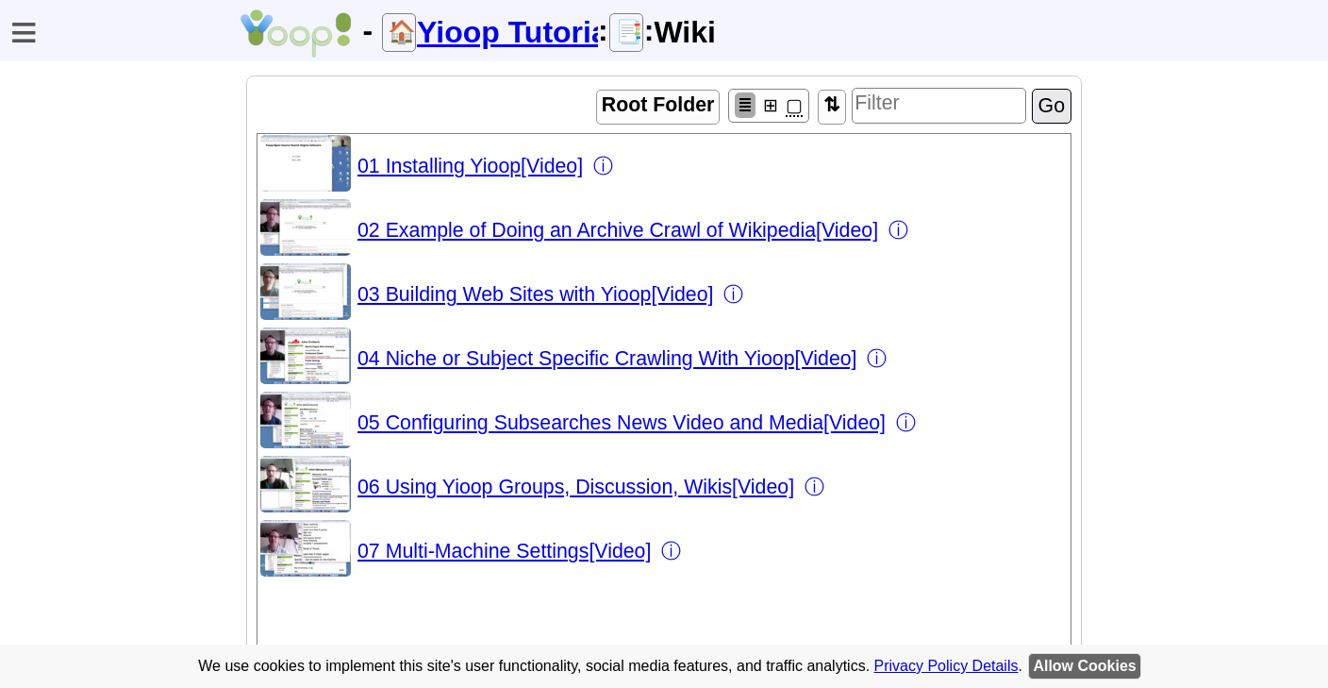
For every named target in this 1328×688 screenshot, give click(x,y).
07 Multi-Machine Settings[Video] (504, 551)
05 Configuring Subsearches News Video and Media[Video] (621, 422)
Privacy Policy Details (946, 666)
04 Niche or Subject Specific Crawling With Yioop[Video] (607, 358)
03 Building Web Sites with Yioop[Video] (535, 294)
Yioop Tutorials (507, 32)
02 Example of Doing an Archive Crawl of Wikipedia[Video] (617, 230)
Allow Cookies (1084, 666)
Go (1051, 105)
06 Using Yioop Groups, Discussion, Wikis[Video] (575, 487)
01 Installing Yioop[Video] (470, 166)
